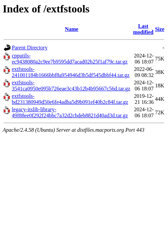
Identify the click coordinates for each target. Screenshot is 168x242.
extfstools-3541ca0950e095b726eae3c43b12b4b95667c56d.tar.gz (71, 85)
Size (159, 29)
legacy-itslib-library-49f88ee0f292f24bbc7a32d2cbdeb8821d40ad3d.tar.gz (70, 112)
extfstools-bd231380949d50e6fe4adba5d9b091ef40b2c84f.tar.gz (70, 99)
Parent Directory (29, 47)
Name (71, 29)
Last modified (143, 29)
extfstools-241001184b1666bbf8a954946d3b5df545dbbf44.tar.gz (71, 72)
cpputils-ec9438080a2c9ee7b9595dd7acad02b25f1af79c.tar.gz (70, 59)
